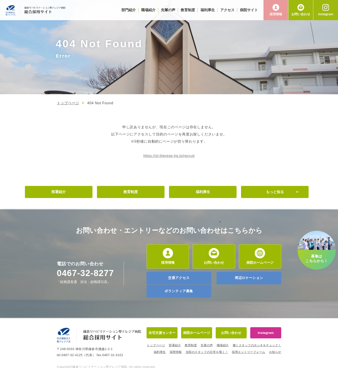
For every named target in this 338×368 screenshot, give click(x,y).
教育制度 (188, 10)
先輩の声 (168, 10)
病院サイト (249, 10)
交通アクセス (167, 279)
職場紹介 (148, 10)
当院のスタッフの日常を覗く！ (207, 340)
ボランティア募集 (260, 279)
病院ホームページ (196, 320)
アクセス (227, 10)
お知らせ (275, 340)
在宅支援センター (162, 320)
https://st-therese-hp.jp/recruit (169, 156)
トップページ (68, 103)
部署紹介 (58, 192)
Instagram (266, 320)
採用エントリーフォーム (248, 340)
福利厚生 (207, 10)
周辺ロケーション (214, 279)
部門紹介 (128, 10)
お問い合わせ (231, 320)
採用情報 (176, 340)
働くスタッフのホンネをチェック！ (257, 333)
